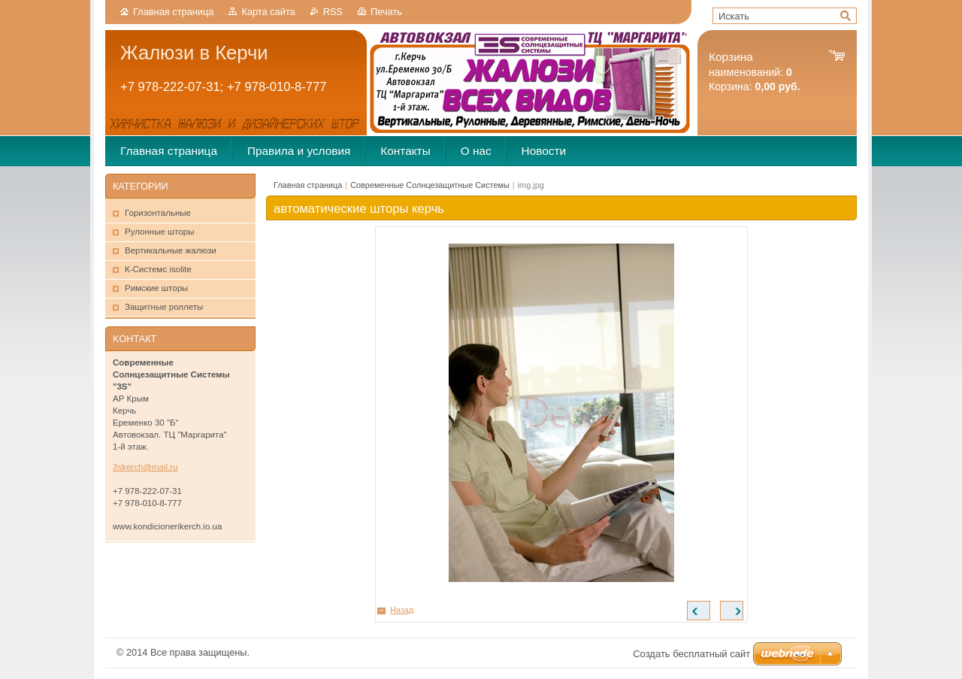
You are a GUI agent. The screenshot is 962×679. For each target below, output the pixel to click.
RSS (333, 11)
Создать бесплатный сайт (691, 653)
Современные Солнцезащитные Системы (430, 184)
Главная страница (173, 11)
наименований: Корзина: (754, 71)
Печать (386, 11)
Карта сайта (268, 11)
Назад (401, 609)
